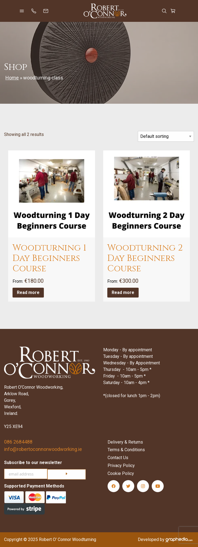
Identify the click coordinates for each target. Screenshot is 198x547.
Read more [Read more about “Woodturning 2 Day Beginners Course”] (123, 292)
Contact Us (118, 457)
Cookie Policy (121, 473)
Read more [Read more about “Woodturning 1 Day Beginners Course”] (28, 292)
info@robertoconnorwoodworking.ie (43, 449)
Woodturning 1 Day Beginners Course (49, 258)
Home (12, 78)
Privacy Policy (121, 465)
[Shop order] (166, 136)
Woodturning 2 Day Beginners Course (145, 258)
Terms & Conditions (126, 449)
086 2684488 (18, 442)
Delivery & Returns (125, 442)
